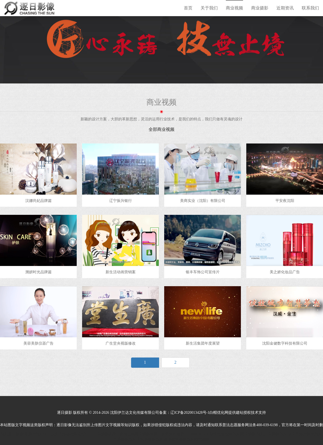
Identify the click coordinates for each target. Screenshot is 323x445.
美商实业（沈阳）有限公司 (202, 201)
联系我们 (310, 8)
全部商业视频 (161, 129)
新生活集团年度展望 (203, 343)
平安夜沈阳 (284, 201)
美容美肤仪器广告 (38, 343)
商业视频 (234, 8)
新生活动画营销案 (121, 272)
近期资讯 (285, 8)
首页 (188, 8)
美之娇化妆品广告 (285, 272)
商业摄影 (259, 8)
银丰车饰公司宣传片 (203, 272)
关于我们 (209, 8)
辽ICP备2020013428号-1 (189, 413)
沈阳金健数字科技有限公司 (284, 343)
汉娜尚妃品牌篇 (38, 201)
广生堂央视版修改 (121, 343)
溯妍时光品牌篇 (38, 272)
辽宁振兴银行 (120, 201)
